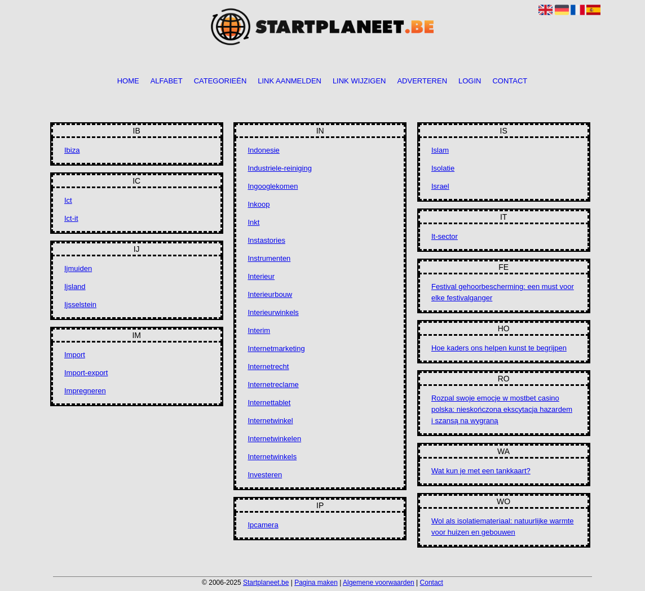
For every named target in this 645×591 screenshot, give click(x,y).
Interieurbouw (270, 294)
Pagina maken (316, 582)
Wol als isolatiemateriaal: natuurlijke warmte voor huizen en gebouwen (502, 526)
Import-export (86, 372)
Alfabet (167, 81)
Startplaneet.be (266, 582)
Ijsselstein (80, 304)
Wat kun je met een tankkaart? (481, 470)
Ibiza (71, 150)
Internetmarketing (276, 348)
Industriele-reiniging (279, 168)
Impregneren (85, 390)
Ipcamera (263, 525)
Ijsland (75, 286)
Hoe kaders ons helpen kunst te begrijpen (499, 348)
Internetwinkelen (274, 438)
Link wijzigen (359, 81)
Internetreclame (273, 384)
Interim (259, 330)
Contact (509, 81)
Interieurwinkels (273, 312)
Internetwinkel (270, 420)
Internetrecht (268, 366)
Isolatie (442, 168)
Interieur (261, 276)
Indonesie (263, 150)
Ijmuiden (78, 268)
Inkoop (259, 204)
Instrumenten (269, 258)
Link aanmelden (289, 81)
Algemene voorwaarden (378, 582)
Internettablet (269, 402)
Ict (68, 200)
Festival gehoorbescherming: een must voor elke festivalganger (502, 292)
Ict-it (71, 218)
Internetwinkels (272, 456)
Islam (440, 150)
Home (128, 81)
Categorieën (220, 81)
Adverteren (422, 81)
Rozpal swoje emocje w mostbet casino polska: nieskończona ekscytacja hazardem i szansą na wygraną (501, 409)
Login (469, 81)
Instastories (266, 240)
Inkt (253, 222)
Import (74, 354)
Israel (440, 186)
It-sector (444, 236)
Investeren (265, 474)
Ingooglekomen (273, 186)
